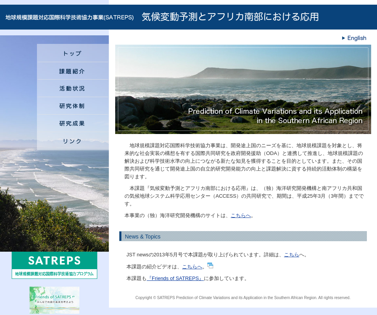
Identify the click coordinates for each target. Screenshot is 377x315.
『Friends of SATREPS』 (175, 278)
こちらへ (241, 215)
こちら (291, 255)
